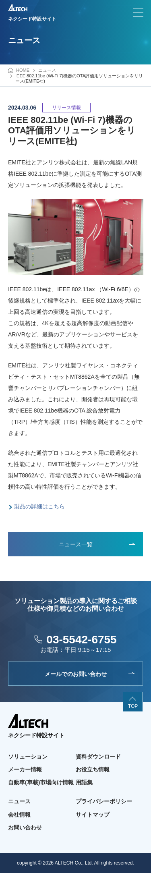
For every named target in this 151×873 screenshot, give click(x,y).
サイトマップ (93, 814)
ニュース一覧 (76, 544)
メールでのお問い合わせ (76, 674)
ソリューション (28, 756)
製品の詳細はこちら (39, 506)
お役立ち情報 (93, 769)
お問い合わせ (25, 827)
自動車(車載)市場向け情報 (41, 782)
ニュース (19, 801)
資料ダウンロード (98, 756)
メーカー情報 (25, 769)
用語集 (84, 782)
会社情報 (19, 814)
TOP (133, 706)
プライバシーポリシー (104, 801)
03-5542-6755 (81, 639)
